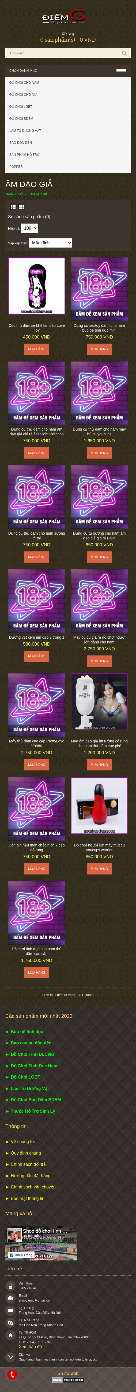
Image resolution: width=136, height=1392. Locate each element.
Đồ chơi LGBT (20, 107)
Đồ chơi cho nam (24, 83)
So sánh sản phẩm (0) (29, 216)
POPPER (16, 167)
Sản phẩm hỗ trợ (24, 155)
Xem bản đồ (30, 1347)
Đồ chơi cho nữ (23, 95)
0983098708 (12, 1374)
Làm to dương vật (25, 131)
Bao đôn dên (20, 143)
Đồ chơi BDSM (21, 119)
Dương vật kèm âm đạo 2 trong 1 (37, 637)
